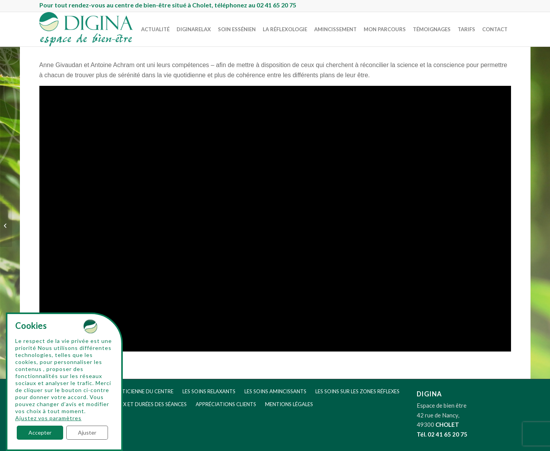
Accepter (39, 432)
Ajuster (87, 432)
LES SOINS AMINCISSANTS (275, 391)
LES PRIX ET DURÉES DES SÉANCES (146, 404)
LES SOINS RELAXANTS (208, 391)
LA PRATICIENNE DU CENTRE (139, 391)
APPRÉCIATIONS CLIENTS (226, 404)
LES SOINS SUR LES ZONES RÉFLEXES (357, 391)
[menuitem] (155, 29)
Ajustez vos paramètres (48, 418)
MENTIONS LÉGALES (289, 404)
